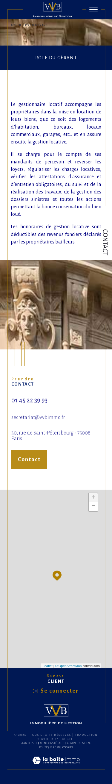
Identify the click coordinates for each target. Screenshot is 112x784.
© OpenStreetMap (68, 666)
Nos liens (85, 743)
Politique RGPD (49, 747)
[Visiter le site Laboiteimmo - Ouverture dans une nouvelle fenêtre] (56, 766)
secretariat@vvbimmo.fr (38, 422)
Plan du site (29, 743)
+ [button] (93, 497)
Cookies (67, 747)
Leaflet (48, 666)
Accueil (16, 25)
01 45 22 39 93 (29, 405)
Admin (71, 743)
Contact (105, 242)
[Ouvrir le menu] (93, 9)
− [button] (93, 506)
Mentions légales (52, 743)
